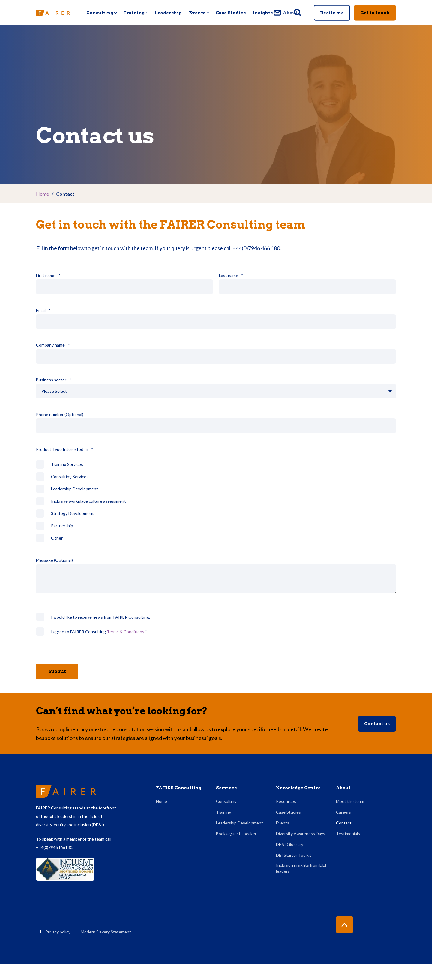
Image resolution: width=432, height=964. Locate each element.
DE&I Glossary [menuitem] (289, 844)
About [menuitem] (343, 788)
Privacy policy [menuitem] (57, 932)
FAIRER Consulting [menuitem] (178, 788)
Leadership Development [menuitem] (239, 822)
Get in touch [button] (375, 12)
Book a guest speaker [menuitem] (236, 833)
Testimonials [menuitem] (348, 833)
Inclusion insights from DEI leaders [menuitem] (301, 868)
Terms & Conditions (125, 634)
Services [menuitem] (226, 788)
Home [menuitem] (161, 801)
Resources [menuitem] (286, 801)
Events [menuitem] (282, 822)
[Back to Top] (344, 924)
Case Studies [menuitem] (288, 812)
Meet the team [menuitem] (350, 801)
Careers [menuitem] (343, 812)
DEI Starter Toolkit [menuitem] (293, 855)
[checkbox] (216, 504)
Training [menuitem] (223, 812)
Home (42, 194)
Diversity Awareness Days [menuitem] (300, 833)
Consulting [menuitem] (226, 801)
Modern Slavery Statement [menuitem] (106, 932)
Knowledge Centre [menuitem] (298, 788)
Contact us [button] (377, 726)
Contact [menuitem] (344, 822)
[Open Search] (298, 12)
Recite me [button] (332, 12)
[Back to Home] (53, 13)
